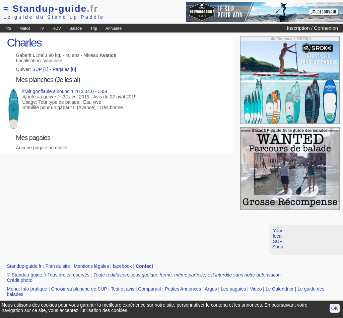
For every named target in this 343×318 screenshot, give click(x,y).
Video (256, 289)
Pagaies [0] (64, 69)
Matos (24, 28)
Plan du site (58, 266)
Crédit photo (19, 280)
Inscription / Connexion (312, 28)
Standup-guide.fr (24, 266)
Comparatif (149, 289)
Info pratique (34, 289)
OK (334, 308)
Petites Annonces (183, 289)
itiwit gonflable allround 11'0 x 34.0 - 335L (65, 91)
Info (7, 28)
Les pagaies (233, 289)
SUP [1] (40, 69)
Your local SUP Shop (277, 238)
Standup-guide (50, 8)
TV (41, 28)
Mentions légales (91, 266)
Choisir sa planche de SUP (79, 289)
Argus (211, 289)
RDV (57, 28)
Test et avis (122, 289)
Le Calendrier (280, 289)
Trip (93, 28)
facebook (122, 266)
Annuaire (114, 28)
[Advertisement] (122, 240)
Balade (75, 28)
